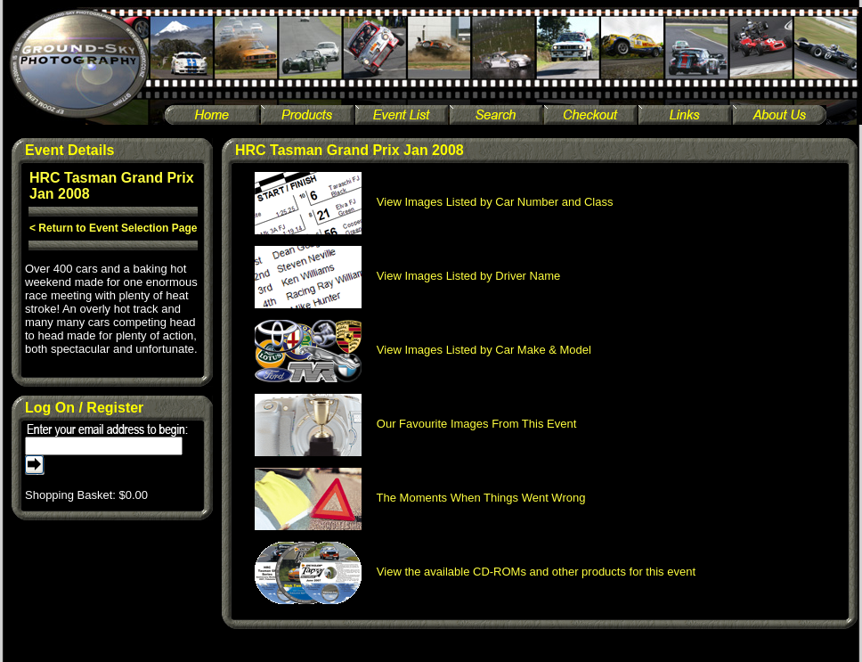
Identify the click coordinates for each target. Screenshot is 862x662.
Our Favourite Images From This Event (416, 423)
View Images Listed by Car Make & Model (423, 349)
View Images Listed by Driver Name (408, 275)
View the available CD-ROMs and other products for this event (475, 571)
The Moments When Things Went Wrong (420, 497)
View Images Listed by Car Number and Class (434, 201)
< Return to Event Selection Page (113, 228)
